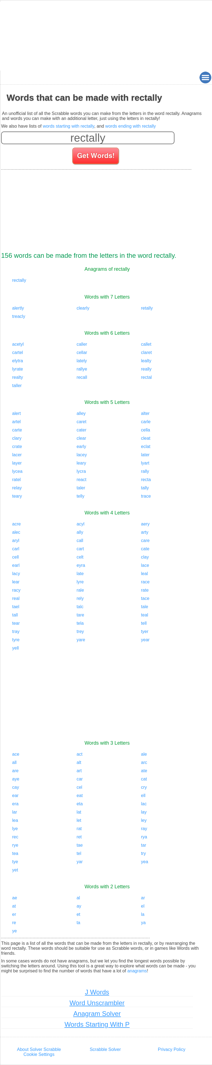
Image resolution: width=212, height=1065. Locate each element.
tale (144, 606)
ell (143, 795)
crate (17, 446)
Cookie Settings (38, 1054)
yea (144, 861)
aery (145, 524)
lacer (17, 454)
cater (81, 430)
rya (144, 837)
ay (78, 906)
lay (144, 812)
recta (146, 479)
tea (15, 853)
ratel (16, 479)
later (145, 454)
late (80, 573)
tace (145, 598)
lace (145, 565)
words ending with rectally (130, 126)
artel (16, 421)
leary (81, 463)
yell (15, 648)
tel (78, 853)
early (81, 446)
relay (17, 487)
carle (146, 421)
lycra (81, 471)
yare (80, 639)
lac (144, 803)
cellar (81, 352)
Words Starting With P (97, 1024)
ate (144, 770)
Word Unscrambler (97, 1003)
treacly (18, 316)
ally (79, 532)
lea (15, 820)
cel (79, 787)
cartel (17, 352)
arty (145, 532)
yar (79, 861)
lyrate (17, 369)
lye (15, 828)
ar (143, 897)
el (142, 906)
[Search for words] (96, 157)
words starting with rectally (68, 126)
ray (144, 828)
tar (143, 845)
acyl (80, 524)
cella (145, 430)
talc (79, 606)
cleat (145, 438)
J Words (97, 992)
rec (15, 837)
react (81, 479)
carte (17, 430)
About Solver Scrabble (39, 1049)
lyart (145, 463)
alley (81, 413)
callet (146, 344)
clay (145, 557)
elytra (17, 360)
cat (144, 779)
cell (15, 557)
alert (16, 413)
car (79, 779)
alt (78, 762)
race (145, 582)
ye (14, 931)
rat (79, 828)
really (146, 369)
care (145, 540)
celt (79, 557)
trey (80, 631)
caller (81, 344)
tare (80, 615)
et (78, 914)
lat (78, 812)
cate (145, 548)
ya (143, 922)
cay (15, 787)
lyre (80, 582)
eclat (145, 446)
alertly (18, 308)
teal (144, 615)
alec (16, 532)
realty (17, 377)
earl (16, 565)
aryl (15, 540)
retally (147, 308)
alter (145, 413)
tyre (16, 639)
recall (81, 377)
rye (15, 845)
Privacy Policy (172, 1049)
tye (15, 861)
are (15, 770)
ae (14, 897)
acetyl (18, 344)
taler (80, 487)
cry (144, 787)
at (14, 906)
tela (80, 623)
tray (16, 631)
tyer (145, 631)
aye (15, 779)
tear (16, 623)
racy (16, 590)
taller (17, 385)
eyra (80, 565)
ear (15, 795)
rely (80, 598)
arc (144, 762)
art (79, 770)
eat (79, 795)
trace (146, 496)
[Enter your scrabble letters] (87, 138)
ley (144, 820)
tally (145, 487)
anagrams (137, 971)
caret (81, 421)
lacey (81, 454)
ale (144, 754)
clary (17, 438)
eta (79, 803)
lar (14, 812)
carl (15, 548)
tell (144, 623)
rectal (146, 377)
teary (17, 496)
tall (15, 615)
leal (144, 573)
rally (145, 471)
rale (80, 590)
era (15, 803)
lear (16, 582)
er (14, 914)
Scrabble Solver (105, 1049)
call (79, 540)
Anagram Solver (97, 1013)
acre (16, 524)
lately (81, 360)
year (145, 639)
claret (146, 352)
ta (78, 922)
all (14, 762)
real (16, 598)
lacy (16, 573)
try (143, 853)
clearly (82, 308)
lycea (17, 471)
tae (79, 845)
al (78, 897)
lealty (146, 360)
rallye (81, 369)
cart (80, 548)
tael (15, 606)
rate (145, 590)
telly (80, 496)
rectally (19, 280)
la (142, 914)
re (14, 922)
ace (15, 754)
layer (17, 463)
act (79, 754)
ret (79, 837)
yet (15, 870)
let (78, 820)
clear (81, 438)
